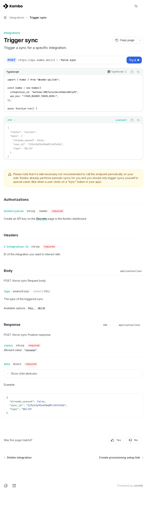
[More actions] (142, 6)
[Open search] (129, 6)
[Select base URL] (38, 60)
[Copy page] (125, 40)
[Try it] (134, 60)
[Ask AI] (138, 71)
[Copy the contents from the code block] (132, 71)
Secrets (41, 218)
